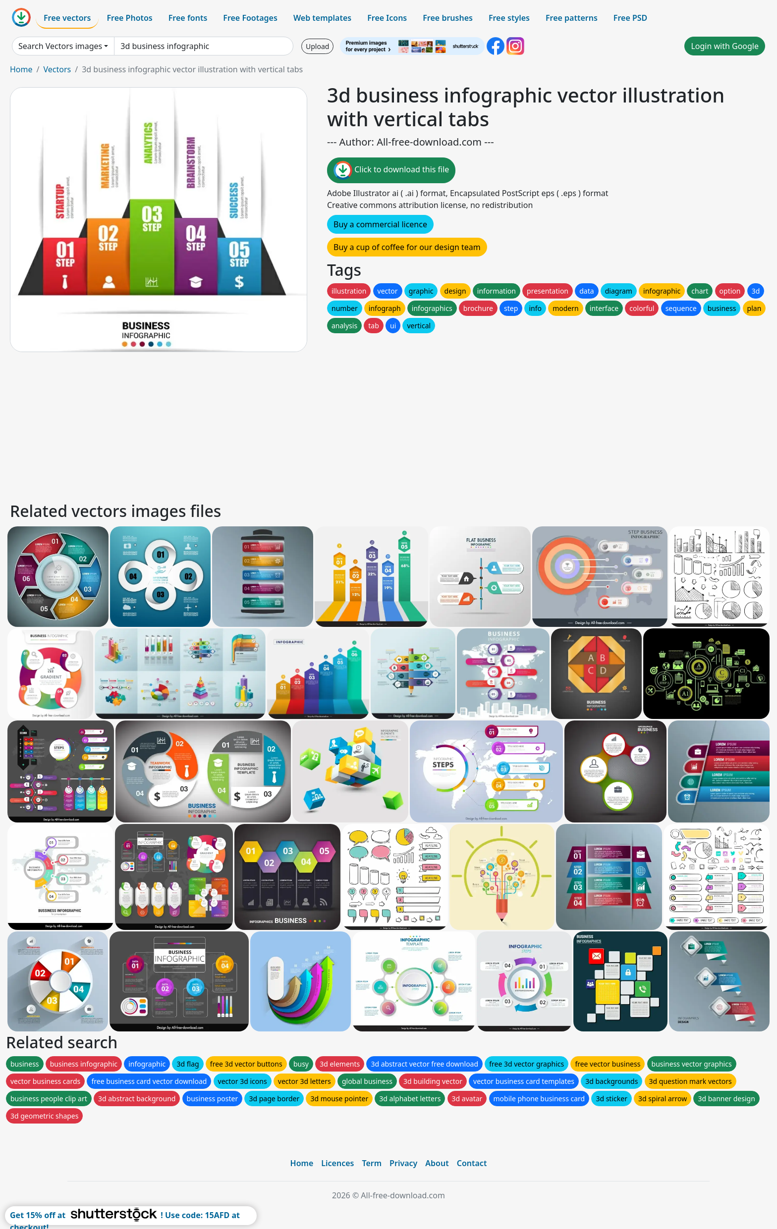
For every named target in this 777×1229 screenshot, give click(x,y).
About (436, 1163)
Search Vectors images (60, 46)
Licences (337, 1163)
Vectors (57, 69)
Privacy (403, 1163)
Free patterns (572, 17)
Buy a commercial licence (380, 224)
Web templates (322, 17)
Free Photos (129, 17)
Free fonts (188, 17)
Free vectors (67, 17)
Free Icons (387, 17)
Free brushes (448, 17)
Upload (317, 46)
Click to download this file (391, 170)
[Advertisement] (306, 425)
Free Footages (250, 17)
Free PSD (630, 17)
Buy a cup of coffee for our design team (407, 247)
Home (21, 69)
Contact (472, 1163)
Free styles (509, 17)
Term (372, 1163)
